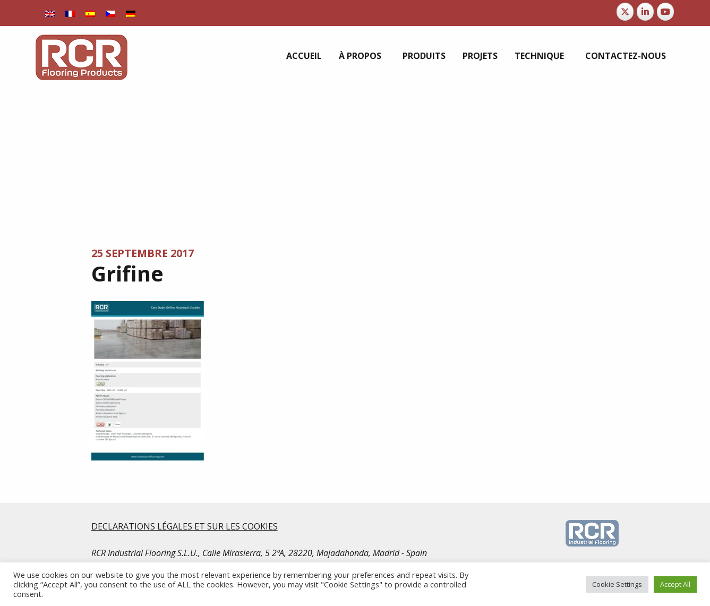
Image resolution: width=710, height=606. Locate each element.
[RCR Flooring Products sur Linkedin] (645, 12)
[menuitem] (304, 56)
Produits (424, 56)
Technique (539, 56)
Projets (480, 56)
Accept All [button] (675, 584)
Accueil (304, 56)
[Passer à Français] (70, 13)
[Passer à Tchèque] (110, 13)
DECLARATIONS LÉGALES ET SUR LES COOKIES (184, 526)
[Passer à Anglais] (50, 13)
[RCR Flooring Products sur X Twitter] (625, 12)
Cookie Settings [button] (617, 584)
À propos (360, 56)
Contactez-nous (625, 56)
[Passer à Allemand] (131, 13)
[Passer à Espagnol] (90, 13)
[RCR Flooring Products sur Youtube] (665, 12)
